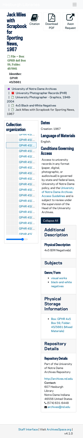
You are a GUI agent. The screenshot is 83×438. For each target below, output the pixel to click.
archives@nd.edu (59, 407)
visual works (59, 278)
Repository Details (55, 346)
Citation (34, 20)
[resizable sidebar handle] (17, 239)
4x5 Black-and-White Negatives (35, 105)
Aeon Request (70, 22)
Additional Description (56, 232)
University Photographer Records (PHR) (41, 93)
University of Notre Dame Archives (34, 89)
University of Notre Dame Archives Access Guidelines (58, 192)
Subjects (53, 262)
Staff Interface (28, 429)
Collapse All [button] (50, 220)
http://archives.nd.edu (58, 378)
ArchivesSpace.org (59, 429)
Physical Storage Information (56, 303)
